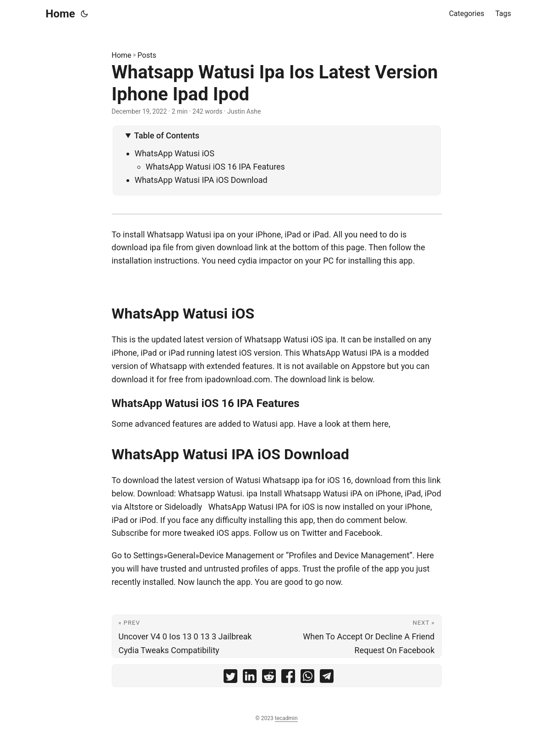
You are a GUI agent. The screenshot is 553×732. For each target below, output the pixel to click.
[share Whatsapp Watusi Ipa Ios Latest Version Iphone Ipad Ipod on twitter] (230, 678)
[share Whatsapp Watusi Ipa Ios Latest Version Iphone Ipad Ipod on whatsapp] (307, 678)
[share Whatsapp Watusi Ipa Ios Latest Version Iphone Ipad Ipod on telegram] (327, 678)
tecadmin (286, 718)
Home (60, 13)
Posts (146, 55)
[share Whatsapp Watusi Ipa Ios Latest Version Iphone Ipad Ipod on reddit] (269, 678)
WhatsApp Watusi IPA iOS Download (201, 180)
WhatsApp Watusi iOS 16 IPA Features (215, 166)
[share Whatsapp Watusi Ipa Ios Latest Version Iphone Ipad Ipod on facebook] (288, 678)
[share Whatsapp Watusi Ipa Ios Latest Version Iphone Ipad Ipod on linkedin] (250, 678)
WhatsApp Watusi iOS (174, 153)
